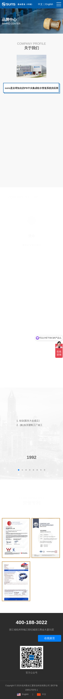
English (23, 694)
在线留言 (49, 638)
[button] (18, 470)
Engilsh (49, 4)
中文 (40, 4)
